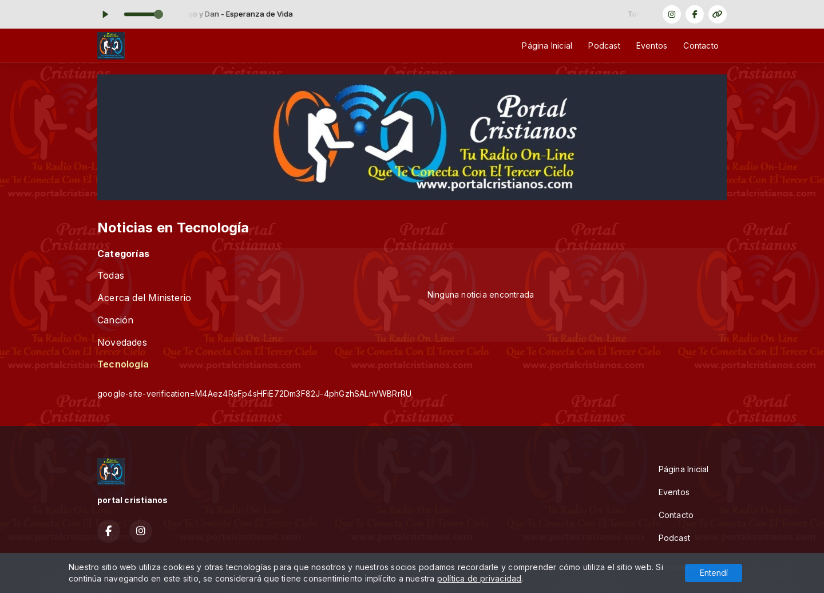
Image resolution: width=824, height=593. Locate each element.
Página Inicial (547, 45)
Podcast (604, 45)
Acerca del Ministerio (144, 297)
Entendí (714, 573)
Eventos (651, 45)
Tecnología (123, 364)
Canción (115, 320)
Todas (110, 275)
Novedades (122, 342)
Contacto (701, 45)
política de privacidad (479, 578)
